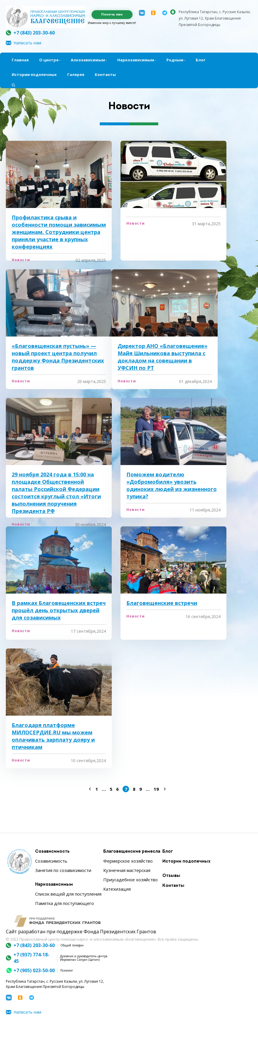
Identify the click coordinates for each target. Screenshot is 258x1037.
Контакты (105, 74)
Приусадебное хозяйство (130, 879)
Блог (200, 60)
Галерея (75, 74)
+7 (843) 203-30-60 (34, 33)
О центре (49, 60)
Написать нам (27, 43)
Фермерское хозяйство (128, 861)
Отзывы (171, 876)
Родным (174, 60)
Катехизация (117, 889)
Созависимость (52, 851)
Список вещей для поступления (68, 894)
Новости (21, 260)
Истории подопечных (34, 74)
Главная (20, 60)
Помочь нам (112, 14)
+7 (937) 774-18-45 (31, 957)
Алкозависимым (88, 60)
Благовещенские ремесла (131, 851)
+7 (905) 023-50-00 (34, 970)
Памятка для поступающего (64, 903)
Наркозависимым (135, 60)
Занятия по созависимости (63, 870)
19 (156, 789)
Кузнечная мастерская (126, 870)
